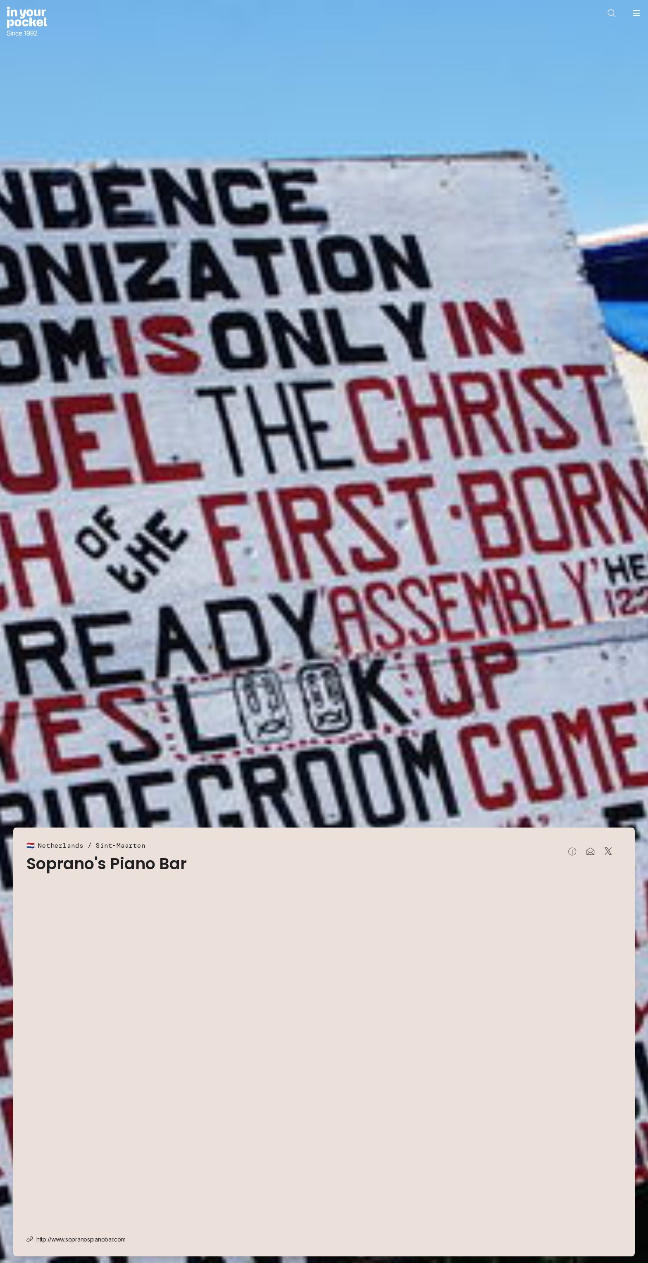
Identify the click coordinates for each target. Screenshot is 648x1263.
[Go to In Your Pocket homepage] (27, 22)
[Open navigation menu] (636, 13)
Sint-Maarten (120, 845)
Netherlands (60, 845)
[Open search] (611, 13)
